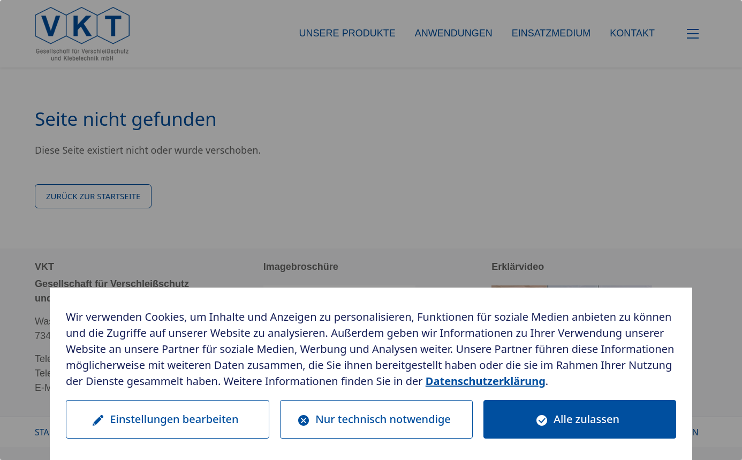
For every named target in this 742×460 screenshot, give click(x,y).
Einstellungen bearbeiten (174, 419)
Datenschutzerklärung (486, 381)
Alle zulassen (586, 419)
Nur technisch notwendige (383, 419)
